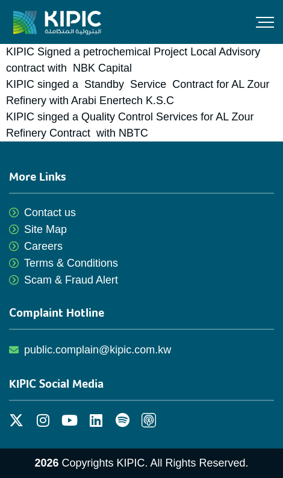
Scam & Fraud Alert (71, 280)
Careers (43, 246)
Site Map (45, 229)
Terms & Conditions (71, 263)
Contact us (50, 212)
